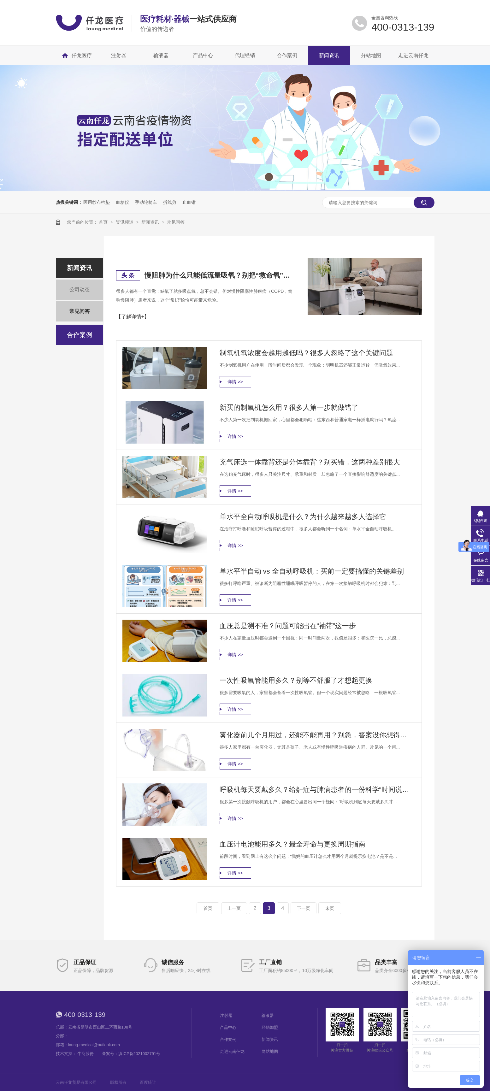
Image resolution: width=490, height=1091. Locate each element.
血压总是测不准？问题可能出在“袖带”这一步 (288, 626)
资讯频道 (125, 222)
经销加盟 (270, 1027)
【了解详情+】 (132, 316)
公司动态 (79, 289)
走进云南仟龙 (232, 1051)
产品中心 (228, 1027)
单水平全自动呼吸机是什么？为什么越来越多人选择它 (303, 517)
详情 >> (235, 381)
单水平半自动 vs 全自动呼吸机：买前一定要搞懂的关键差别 (312, 571)
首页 (104, 222)
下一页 (303, 908)
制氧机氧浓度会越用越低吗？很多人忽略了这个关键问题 (306, 353)
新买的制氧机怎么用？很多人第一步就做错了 (289, 407)
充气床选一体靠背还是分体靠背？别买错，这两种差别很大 (310, 462)
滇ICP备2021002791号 (139, 1053)
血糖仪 (122, 202)
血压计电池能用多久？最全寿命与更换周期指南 (292, 844)
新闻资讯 (150, 222)
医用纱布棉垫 (96, 202)
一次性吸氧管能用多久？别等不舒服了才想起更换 (296, 680)
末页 (329, 908)
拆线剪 (169, 202)
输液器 (268, 1015)
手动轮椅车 (146, 202)
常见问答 (176, 222)
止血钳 (189, 202)
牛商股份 (85, 1053)
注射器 (226, 1015)
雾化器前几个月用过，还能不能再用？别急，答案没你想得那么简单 (316, 735)
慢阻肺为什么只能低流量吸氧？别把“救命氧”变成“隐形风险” (219, 275)
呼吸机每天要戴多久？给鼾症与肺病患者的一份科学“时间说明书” (316, 789)
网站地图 (270, 1051)
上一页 (234, 908)
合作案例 (79, 334)
